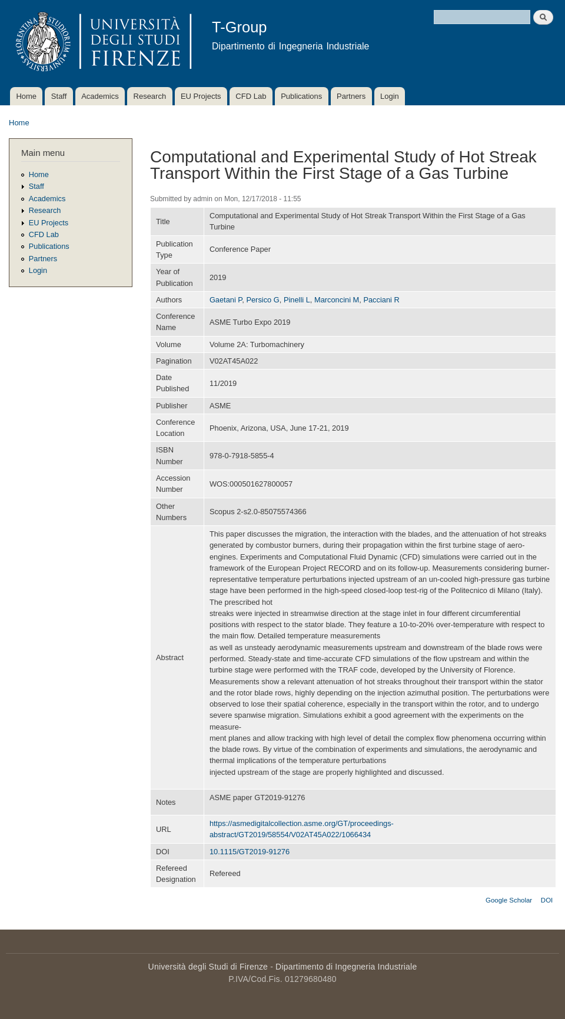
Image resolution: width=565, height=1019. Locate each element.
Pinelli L (297, 299)
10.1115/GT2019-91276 (250, 851)
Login (389, 96)
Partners (351, 96)
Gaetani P (226, 299)
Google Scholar (509, 900)
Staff (59, 96)
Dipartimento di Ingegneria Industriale (346, 966)
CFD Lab (250, 96)
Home (26, 96)
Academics (100, 96)
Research (150, 96)
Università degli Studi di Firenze (208, 966)
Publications (301, 96)
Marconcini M (336, 299)
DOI (547, 900)
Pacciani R (381, 299)
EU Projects (201, 96)
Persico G (262, 299)
